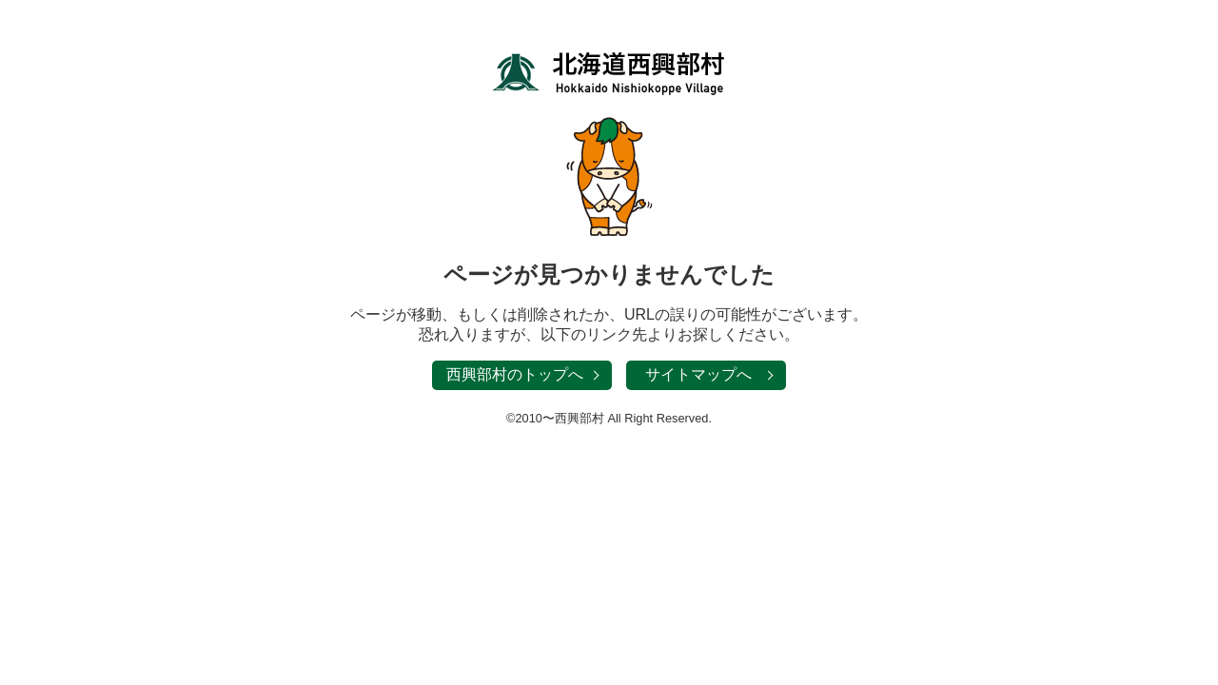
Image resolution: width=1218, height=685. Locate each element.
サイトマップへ (698, 374)
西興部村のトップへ (514, 374)
